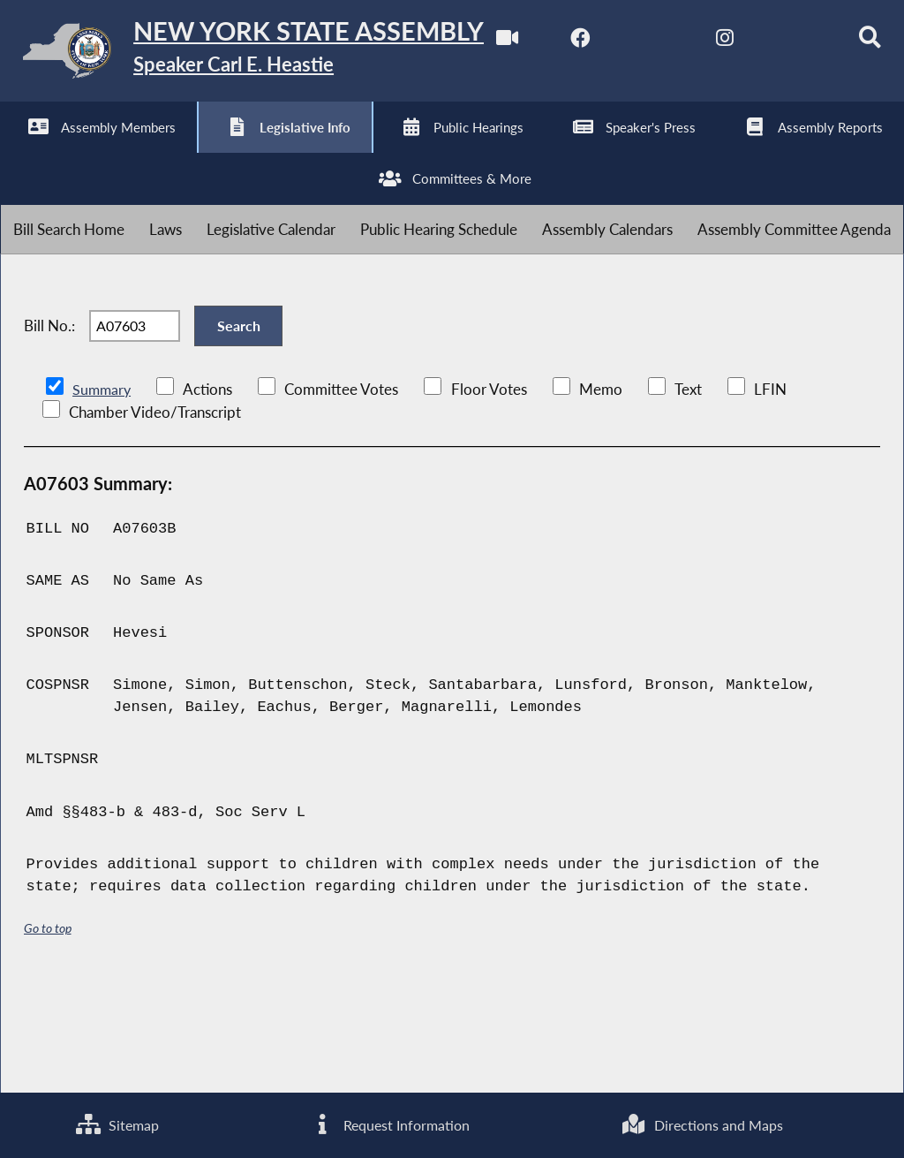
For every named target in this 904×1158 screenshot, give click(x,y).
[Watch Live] (20, 151)
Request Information (388, 1124)
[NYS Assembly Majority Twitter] (167, 151)
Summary (102, 495)
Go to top (48, 1034)
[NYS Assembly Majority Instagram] (240, 151)
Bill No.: (49, 425)
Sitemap (116, 1124)
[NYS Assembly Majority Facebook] (93, 151)
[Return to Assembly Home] (273, 54)
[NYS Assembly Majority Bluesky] (314, 151)
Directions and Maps (702, 1124)
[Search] (387, 151)
